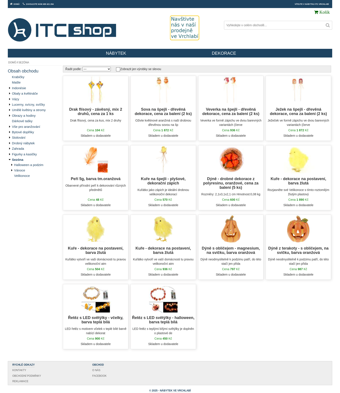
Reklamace (20, 381)
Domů (12, 62)
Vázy (15, 99)
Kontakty (19, 370)
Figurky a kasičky (24, 154)
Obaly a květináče (25, 93)
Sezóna (23, 62)
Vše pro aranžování (26, 126)
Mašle (16, 82)
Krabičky (18, 77)
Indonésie (19, 88)
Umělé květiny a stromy (29, 110)
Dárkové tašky (22, 121)
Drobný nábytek (23, 143)
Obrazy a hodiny (24, 115)
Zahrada (18, 148)
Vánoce (19, 170)
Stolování (19, 137)
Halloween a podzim (28, 165)
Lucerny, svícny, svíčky (28, 104)
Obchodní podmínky (26, 375)
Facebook (99, 375)
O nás (96, 370)
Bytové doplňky (23, 132)
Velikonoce (22, 176)
